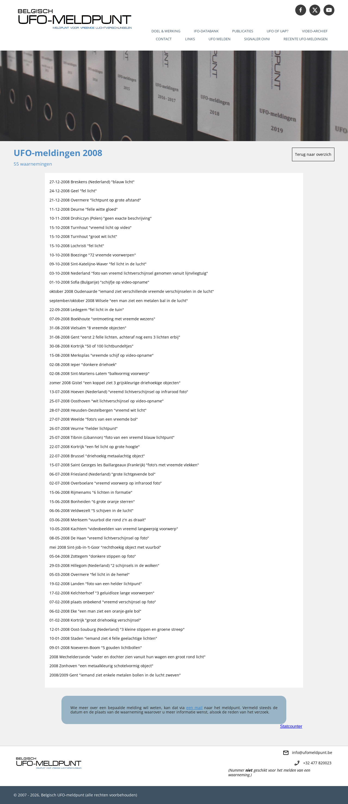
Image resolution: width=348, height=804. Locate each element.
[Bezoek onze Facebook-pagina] (300, 10)
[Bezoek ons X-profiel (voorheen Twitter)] (314, 10)
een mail (194, 707)
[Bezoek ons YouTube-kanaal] (329, 10)
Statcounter (291, 726)
